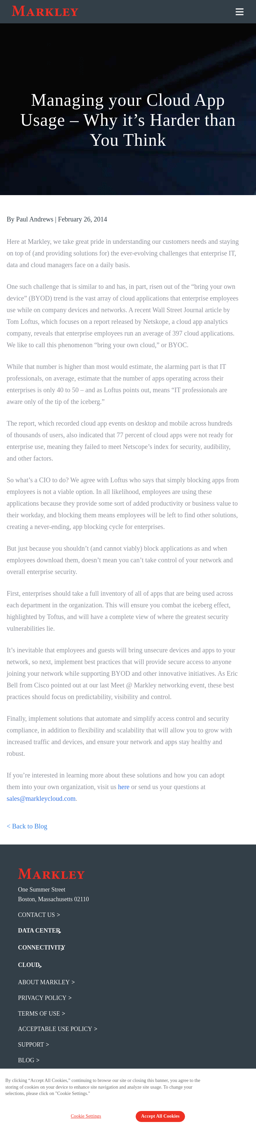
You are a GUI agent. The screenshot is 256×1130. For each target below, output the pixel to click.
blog (26, 1060)
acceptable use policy (55, 1029)
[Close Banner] (247, 1084)
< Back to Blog (27, 826)
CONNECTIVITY (41, 947)
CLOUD (29, 965)
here (123, 786)
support (31, 1044)
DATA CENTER (39, 930)
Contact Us (36, 915)
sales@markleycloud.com (41, 798)
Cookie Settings (89, 1116)
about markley (44, 982)
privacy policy (42, 998)
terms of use (39, 1013)
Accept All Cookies (160, 1116)
